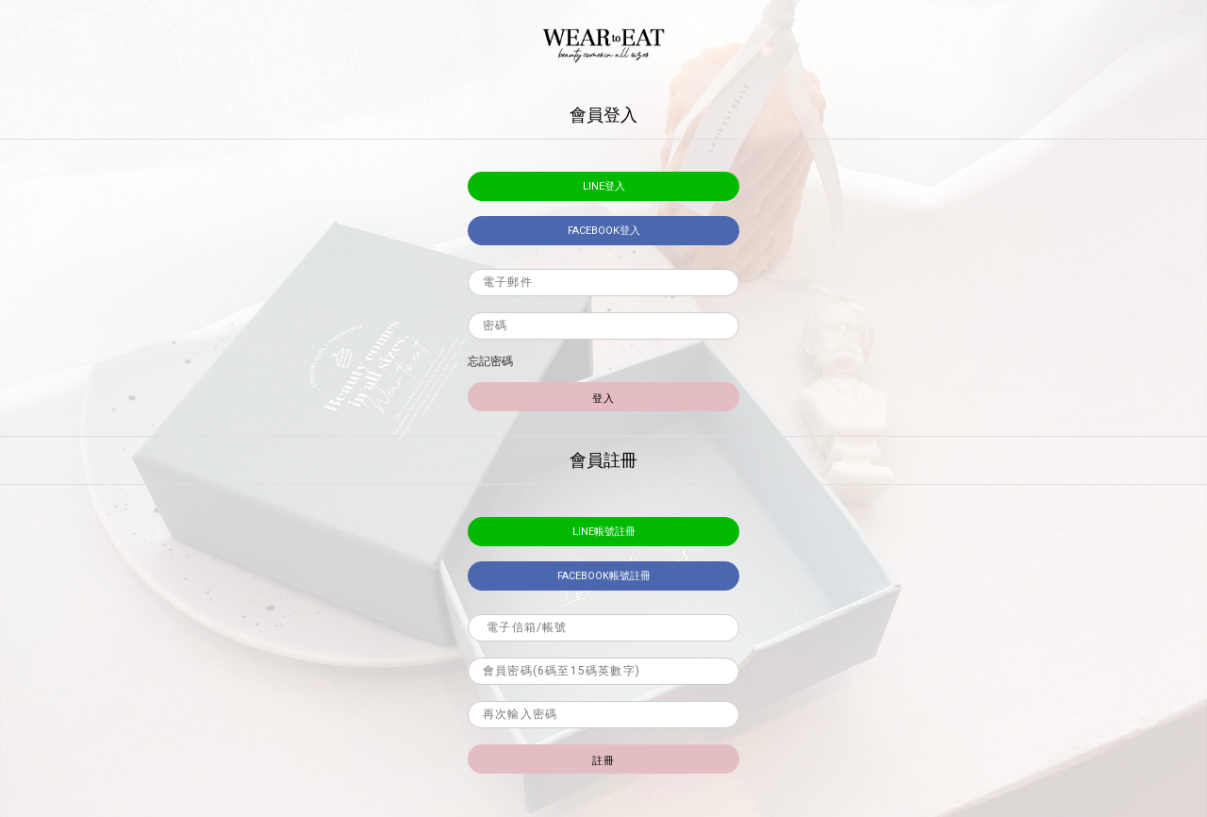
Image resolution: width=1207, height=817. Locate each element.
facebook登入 (604, 231)
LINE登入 (604, 186)
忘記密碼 (490, 361)
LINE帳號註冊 (604, 531)
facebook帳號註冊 (604, 576)
